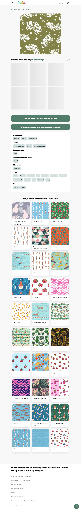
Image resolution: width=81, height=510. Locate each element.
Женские (16, 138)
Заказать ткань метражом (40, 118)
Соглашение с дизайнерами (20, 480)
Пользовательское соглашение (21, 476)
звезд (47, 180)
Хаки (15, 153)
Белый (16, 161)
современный (18, 180)
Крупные (28, 146)
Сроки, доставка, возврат (19, 505)
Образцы (14, 492)
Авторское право (16, 484)
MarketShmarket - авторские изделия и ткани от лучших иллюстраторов (39, 469)
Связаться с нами (17, 497)
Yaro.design (38, 59)
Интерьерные (33, 138)
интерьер (27, 180)
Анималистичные (19, 146)
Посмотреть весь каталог (22, 9)
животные (45, 176)
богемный (41, 180)
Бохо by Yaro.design (19, 187)
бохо (33, 180)
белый (16, 176)
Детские (23, 138)
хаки (38, 176)
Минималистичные (39, 146)
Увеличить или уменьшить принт (40, 126)
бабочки (22, 176)
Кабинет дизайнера (17, 488)
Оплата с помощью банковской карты (23, 501)
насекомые (31, 176)
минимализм (54, 176)
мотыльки (63, 176)
